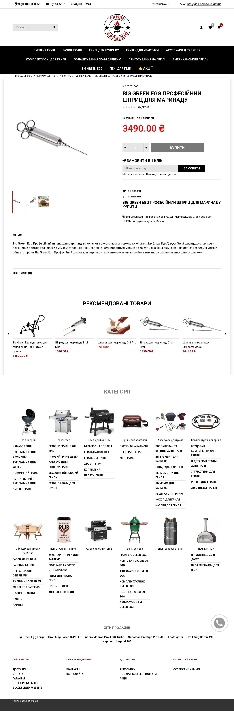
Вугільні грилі (28, 453)
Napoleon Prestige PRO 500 (145, 650)
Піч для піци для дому (203, 570)
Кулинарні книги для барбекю (63, 570)
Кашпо (17, 611)
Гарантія (19, 691)
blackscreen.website (27, 700)
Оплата (18, 686)
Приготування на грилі (63, 561)
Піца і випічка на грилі (60, 591)
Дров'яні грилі (94, 476)
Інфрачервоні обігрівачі (22, 586)
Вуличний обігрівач (27, 594)
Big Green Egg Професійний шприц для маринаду (156, 216)
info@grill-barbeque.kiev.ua (204, 4)
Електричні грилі (132, 465)
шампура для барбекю (165, 498)
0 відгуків (143, 107)
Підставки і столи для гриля (204, 476)
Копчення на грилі (61, 604)
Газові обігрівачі (24, 572)
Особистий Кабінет (187, 682)
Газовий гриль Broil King (62, 461)
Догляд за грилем (204, 500)
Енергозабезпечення (170, 561)
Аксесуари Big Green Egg (134, 586)
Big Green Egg (130, 86)
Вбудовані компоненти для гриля (203, 464)
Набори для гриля (168, 518)
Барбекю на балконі (134, 459)
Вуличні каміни (24, 606)
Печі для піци (206, 561)
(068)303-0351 (30, 4)
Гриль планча (58, 599)
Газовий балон (23, 578)
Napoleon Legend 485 (117, 654)
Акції (123, 691)
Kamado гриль (23, 459)
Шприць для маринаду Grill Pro (117, 355)
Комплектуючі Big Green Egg (133, 597)
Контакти (73, 682)
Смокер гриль (22, 502)
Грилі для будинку (99, 453)
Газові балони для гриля (61, 498)
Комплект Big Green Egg (134, 576)
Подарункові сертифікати (138, 686)
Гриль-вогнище (95, 470)
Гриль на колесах (96, 465)
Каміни (18, 617)
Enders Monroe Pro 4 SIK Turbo (104, 650)
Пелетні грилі (93, 488)
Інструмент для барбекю (148, 221)
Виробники (127, 682)
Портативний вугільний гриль (25, 494)
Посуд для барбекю (169, 480)
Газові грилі (64, 453)
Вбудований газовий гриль (63, 488)
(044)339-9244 (81, 4)
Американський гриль (99, 561)
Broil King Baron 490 (200, 650)
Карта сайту (75, 686)
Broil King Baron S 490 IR (64, 650)
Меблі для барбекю (26, 600)
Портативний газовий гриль (58, 478)
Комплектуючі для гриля (206, 453)
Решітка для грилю (169, 506)
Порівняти (134, 196)
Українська (159, 4)
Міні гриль (127, 470)
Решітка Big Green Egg (132, 607)
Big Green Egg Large (31, 650)
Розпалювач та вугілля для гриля (168, 461)
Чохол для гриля (167, 512)
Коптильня (92, 482)
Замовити (192, 168)
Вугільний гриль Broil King (25, 467)
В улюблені (134, 191)
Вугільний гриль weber (25, 478)
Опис (17, 235)
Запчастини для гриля (203, 487)
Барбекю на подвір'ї (98, 459)
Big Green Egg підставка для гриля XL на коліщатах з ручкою (30, 360)
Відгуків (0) (22, 273)
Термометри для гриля (167, 488)
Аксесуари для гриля (170, 453)
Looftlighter (175, 650)
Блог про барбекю (25, 696)
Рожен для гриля (203, 495)
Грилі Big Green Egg (133, 567)
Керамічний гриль (25, 485)
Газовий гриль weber (63, 469)
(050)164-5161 (56, 4)
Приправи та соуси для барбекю (61, 580)
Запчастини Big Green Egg (131, 617)
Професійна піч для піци (205, 580)
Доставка (20, 682)
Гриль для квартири (135, 453)
